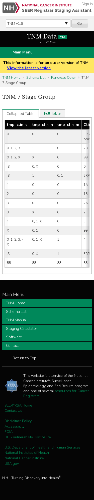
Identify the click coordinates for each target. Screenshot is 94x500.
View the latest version (29, 67)
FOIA (9, 431)
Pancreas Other (63, 77)
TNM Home (11, 77)
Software (14, 337)
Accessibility (14, 426)
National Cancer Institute (24, 458)
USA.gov (12, 463)
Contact (12, 345)
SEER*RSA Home (18, 405)
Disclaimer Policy (18, 420)
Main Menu (23, 52)
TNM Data (47, 36)
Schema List (35, 77)
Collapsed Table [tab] (21, 113)
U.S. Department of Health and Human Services (42, 447)
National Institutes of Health (27, 452)
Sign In (87, 4)
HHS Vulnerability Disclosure (28, 437)
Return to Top (24, 358)
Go (79, 23)
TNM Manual (16, 320)
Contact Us (13, 410)
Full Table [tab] (52, 113)
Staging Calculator (21, 328)
